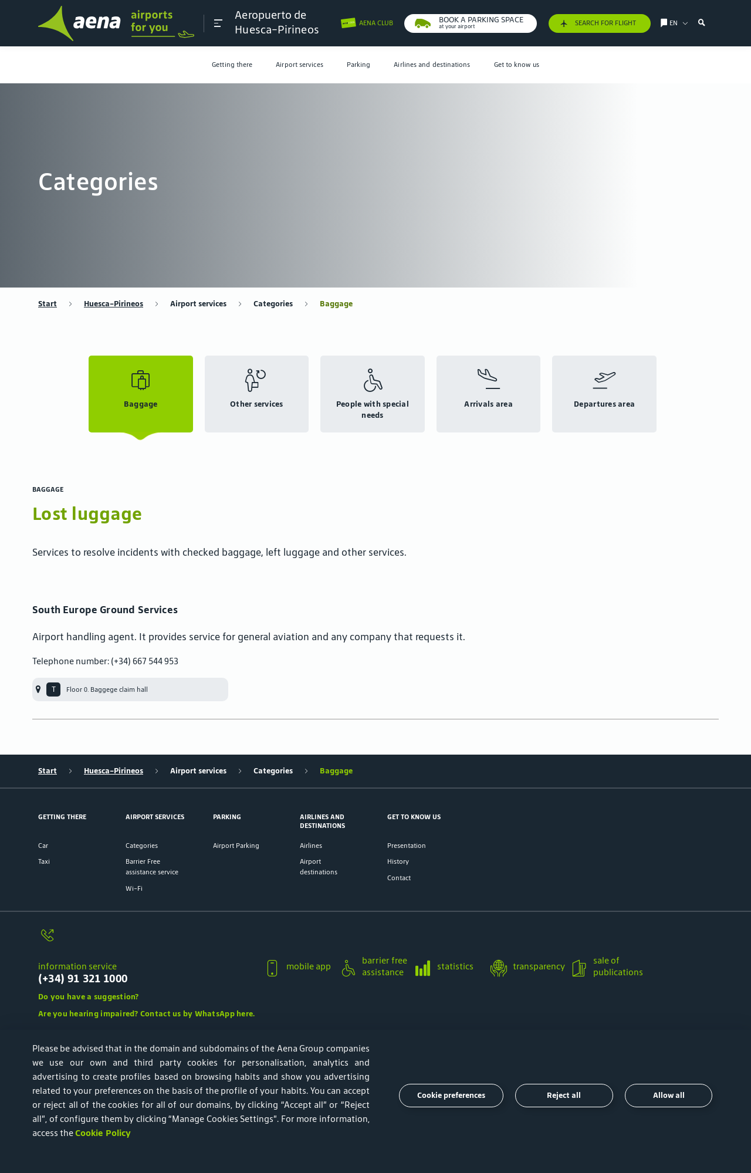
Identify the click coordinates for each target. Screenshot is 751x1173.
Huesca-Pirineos (113, 303)
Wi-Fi (134, 888)
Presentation (406, 845)
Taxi (44, 861)
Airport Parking (236, 845)
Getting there (232, 64)
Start (47, 303)
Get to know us (516, 64)
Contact (399, 877)
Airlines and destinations (432, 64)
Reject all (564, 1095)
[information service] (146, 941)
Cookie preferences (451, 1095)
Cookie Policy (103, 1132)
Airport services (299, 64)
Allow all (669, 1095)
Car (43, 845)
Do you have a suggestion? (88, 997)
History (398, 861)
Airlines (311, 845)
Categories (273, 303)
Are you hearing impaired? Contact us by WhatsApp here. (146, 1014)
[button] (218, 23)
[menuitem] (232, 64)
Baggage (336, 303)
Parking (359, 64)
